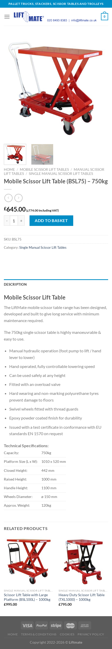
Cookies (67, 634)
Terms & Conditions (39, 634)
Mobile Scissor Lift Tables (44, 169)
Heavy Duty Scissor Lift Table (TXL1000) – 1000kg (82, 597)
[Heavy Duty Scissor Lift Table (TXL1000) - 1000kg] (83, 561)
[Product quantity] (14, 220)
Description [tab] (15, 284)
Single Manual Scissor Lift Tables (61, 174)
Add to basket (51, 220)
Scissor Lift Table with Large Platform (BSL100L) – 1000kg (27, 597)
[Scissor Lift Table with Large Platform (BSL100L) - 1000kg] (28, 561)
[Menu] (7, 16)
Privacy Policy (91, 634)
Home (9, 169)
